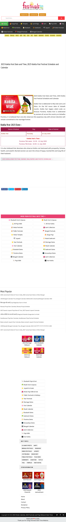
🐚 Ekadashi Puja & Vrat (29, 381)
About (23, 499)
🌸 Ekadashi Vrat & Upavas (16, 220)
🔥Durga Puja (14, 24)
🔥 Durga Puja (49, 235)
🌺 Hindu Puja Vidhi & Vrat (30, 392)
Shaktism (33, 459)
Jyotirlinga (25, 453)
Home (23, 496)
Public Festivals (27, 456)
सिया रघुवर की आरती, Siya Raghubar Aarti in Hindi (13, 302)
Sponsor (42, 14)
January (7, 35)
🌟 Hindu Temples (17, 235)
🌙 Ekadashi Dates (17, 249)
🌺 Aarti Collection (49, 227)
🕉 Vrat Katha (49, 260)
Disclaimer (24, 505)
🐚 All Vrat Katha (49, 224)
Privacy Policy (25, 507)
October (47, 35)
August (35, 35)
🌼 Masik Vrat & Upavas (49, 220)
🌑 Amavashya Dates (49, 253)
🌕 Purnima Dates (17, 253)
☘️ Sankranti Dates (49, 249)
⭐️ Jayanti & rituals (28, 388)
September (41, 35)
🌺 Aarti (43, 24)
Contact (23, 502)
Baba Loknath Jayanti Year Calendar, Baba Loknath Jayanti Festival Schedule (22, 322)
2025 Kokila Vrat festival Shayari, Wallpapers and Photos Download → (27, 159)
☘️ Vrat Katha (16, 28)
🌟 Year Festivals (17, 242)
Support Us (24, 14)
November (52, 35)
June (28, 35)
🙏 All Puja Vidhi (17, 224)
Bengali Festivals (27, 447)
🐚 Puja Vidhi (53, 24)
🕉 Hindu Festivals (7, 32)
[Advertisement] (33, 49)
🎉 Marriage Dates (49, 242)
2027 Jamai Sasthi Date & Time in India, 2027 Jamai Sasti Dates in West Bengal (22, 330)
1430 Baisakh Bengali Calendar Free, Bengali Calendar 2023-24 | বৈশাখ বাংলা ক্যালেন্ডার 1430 (26, 326)
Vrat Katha (37, 462)
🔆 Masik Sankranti (49, 238)
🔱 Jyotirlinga (34, 24)
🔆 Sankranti (37, 28)
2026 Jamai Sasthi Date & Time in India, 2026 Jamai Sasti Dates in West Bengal (22, 295)
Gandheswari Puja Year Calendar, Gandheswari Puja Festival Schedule (19, 318)
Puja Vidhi (37, 456)
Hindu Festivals (27, 450)
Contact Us (34, 14)
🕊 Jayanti (46, 28)
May (24, 35)
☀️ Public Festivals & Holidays (31, 395)
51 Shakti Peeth (27, 445)
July (32, 35)
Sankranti (25, 459)
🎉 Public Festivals (58, 28)
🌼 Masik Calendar (49, 246)
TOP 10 (40, 459)
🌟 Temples (24, 24)
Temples (29, 462)
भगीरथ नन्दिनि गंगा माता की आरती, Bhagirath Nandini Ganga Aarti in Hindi (19, 314)
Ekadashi (38, 447)
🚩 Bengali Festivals (21, 32)
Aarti (35, 445)
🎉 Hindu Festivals (17, 227)
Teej (23, 462)
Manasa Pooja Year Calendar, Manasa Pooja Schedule (15, 306)
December (58, 35)
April (21, 35)
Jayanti (36, 450)
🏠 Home (4, 24)
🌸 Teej (61, 24)
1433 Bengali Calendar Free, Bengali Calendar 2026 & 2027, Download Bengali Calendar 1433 (26, 298)
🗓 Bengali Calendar (36, 32)
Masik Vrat (34, 453)
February (12, 35)
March (17, 35)
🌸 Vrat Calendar (17, 246)
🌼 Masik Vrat (5, 28)
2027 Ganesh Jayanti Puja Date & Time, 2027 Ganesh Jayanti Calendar (20, 310)
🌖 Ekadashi (26, 28)
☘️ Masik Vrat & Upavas (29, 385)
